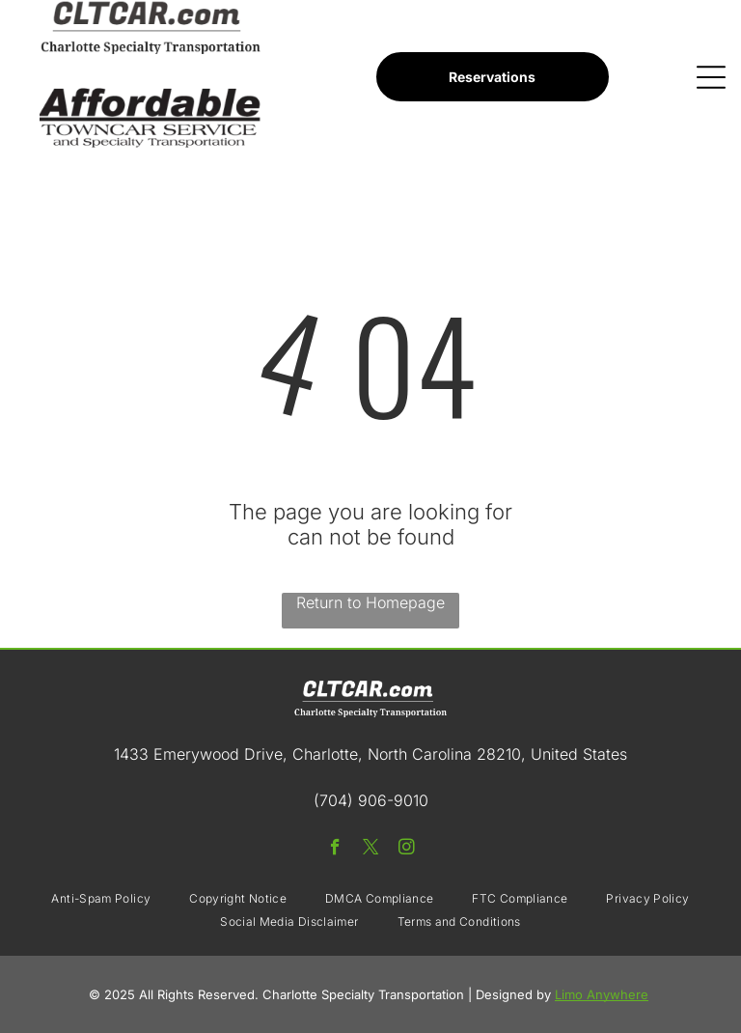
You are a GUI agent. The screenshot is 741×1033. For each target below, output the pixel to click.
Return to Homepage (370, 602)
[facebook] (335, 849)
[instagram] (407, 849)
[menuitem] (101, 898)
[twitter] (371, 849)
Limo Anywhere (601, 994)
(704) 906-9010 (371, 800)
